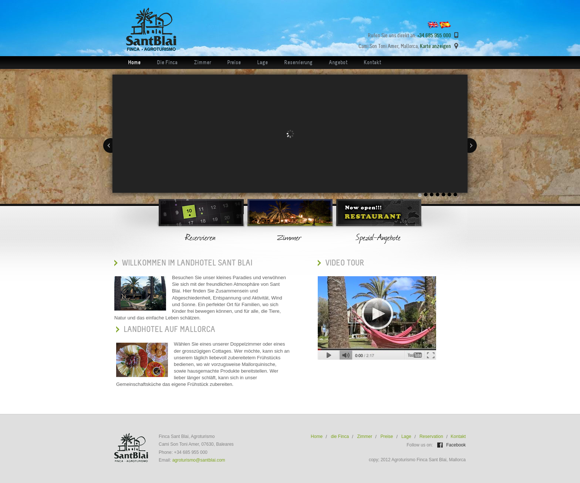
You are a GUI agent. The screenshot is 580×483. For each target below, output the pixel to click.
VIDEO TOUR (344, 262)
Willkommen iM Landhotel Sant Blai (187, 262)
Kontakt (372, 62)
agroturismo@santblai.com (198, 460)
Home (134, 62)
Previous (107, 145)
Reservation (431, 436)
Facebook (455, 445)
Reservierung (298, 62)
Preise (234, 62)
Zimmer (202, 62)
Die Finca (167, 62)
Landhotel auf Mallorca (169, 329)
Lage (262, 62)
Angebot (338, 62)
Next (472, 145)
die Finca (340, 436)
